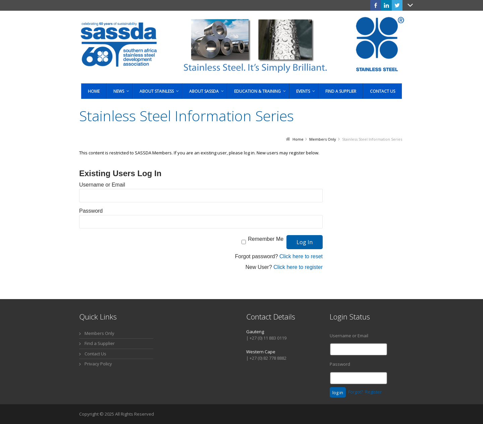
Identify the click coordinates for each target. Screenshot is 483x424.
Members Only (99, 333)
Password (91, 211)
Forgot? (355, 392)
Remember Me (265, 239)
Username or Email (102, 185)
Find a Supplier (100, 343)
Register (373, 392)
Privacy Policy (98, 364)
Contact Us (95, 354)
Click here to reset (301, 256)
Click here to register (298, 267)
